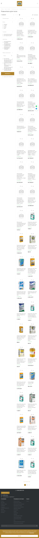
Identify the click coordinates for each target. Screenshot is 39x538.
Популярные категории (19, 498)
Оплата (2, 501)
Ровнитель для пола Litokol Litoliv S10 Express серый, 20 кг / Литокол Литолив (32, 247)
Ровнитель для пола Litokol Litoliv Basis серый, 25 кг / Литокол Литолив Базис (32, 338)
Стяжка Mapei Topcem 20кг (31, 383)
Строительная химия (17, 517)
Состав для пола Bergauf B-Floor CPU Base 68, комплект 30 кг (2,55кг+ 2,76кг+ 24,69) (21, 152)
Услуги (27, 498)
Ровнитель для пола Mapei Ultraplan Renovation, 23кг (21, 471)
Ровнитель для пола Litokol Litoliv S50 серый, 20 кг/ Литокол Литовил (32, 406)
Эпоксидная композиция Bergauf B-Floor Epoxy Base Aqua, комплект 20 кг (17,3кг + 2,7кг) (20, 200)
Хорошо (19, 535)
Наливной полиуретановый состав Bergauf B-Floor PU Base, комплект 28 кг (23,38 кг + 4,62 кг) (31, 104)
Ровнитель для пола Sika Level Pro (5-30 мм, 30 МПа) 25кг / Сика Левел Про (21, 384)
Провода (15, 514)
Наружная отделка (17, 508)
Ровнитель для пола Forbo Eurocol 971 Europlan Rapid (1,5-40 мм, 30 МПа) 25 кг (32, 315)
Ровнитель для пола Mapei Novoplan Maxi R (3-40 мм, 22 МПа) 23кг (21, 293)
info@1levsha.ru (5, 495)
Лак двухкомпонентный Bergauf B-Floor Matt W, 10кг (21, 56)
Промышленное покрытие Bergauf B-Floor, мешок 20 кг (21, 127)
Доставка (2, 502)
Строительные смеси (17, 518)
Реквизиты (3, 505)
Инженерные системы (18, 505)
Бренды (2, 509)
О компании (3, 498)
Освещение (16, 512)
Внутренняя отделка (17, 502)
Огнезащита (16, 509)
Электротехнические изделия (19, 521)
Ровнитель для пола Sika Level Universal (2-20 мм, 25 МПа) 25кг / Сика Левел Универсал (21, 247)
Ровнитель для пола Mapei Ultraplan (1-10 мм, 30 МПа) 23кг (21, 269)
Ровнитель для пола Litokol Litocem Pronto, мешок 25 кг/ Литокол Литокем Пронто (21, 361)
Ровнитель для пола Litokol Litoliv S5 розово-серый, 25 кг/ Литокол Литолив (32, 428)
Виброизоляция (17, 501)
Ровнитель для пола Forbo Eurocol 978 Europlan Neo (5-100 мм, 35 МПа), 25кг (32, 450)
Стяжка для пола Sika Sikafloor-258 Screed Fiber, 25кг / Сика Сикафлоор (21, 337)
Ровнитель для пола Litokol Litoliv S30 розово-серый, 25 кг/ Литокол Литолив (21, 450)
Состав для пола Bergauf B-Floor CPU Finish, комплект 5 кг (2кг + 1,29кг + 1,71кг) (32, 32)
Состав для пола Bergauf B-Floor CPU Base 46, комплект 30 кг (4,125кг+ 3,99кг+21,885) (21, 81)
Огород (15, 511)
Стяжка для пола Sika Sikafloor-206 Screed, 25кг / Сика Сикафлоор (21, 428)
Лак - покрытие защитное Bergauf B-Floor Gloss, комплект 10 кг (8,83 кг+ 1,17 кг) (32, 80)
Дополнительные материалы (19, 504)
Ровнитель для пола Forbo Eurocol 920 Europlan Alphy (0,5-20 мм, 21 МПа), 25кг (32, 472)
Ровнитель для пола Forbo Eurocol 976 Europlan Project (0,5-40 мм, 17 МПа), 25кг (32, 224)
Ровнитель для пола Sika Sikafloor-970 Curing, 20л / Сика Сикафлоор (32, 360)
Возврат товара (4, 504)
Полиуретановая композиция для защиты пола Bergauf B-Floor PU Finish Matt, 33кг (21, 104)
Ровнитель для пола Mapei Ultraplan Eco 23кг (32, 292)
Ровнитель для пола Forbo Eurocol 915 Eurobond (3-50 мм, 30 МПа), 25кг (21, 406)
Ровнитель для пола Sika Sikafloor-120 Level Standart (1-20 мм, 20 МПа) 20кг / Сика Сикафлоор (32, 270)
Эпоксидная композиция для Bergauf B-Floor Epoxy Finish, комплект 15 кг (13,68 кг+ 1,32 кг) (21, 176)
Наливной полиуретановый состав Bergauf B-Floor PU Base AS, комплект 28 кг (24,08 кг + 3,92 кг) (31, 176)
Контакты (2, 512)
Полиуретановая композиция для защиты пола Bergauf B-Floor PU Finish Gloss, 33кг (32, 200)
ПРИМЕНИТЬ (7, 73)
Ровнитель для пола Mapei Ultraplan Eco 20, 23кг (21, 314)
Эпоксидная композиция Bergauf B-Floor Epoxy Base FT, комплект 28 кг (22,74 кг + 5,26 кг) (20, 33)
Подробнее (31, 532)
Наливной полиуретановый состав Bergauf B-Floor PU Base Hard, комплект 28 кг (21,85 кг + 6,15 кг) (32, 57)
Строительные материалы (18, 523)
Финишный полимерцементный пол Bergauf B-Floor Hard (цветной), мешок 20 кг (21, 224)
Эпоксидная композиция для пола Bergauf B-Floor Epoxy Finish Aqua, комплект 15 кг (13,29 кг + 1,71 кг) (32, 129)
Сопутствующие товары (18, 515)
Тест (14, 520)
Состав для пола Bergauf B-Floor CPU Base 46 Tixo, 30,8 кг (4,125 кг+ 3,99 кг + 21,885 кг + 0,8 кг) (32, 152)
